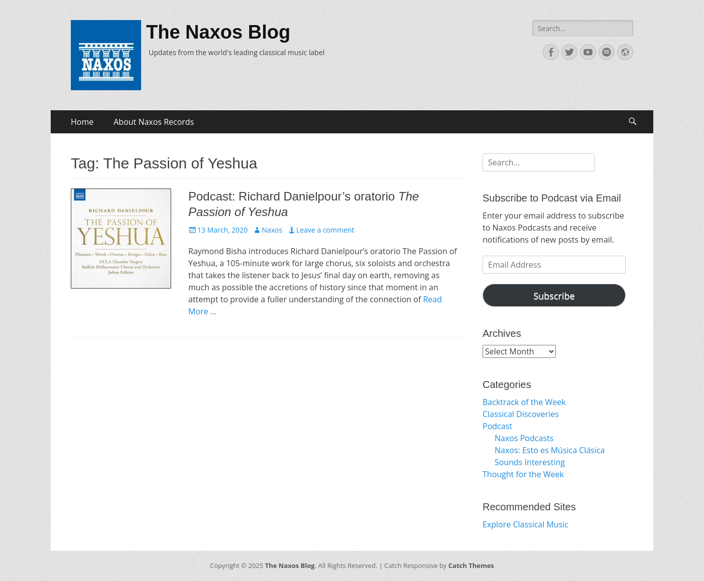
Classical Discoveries (521, 414)
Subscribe (553, 296)
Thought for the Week (523, 474)
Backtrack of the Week (524, 402)
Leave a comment (325, 230)
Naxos (272, 230)
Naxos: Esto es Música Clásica (550, 450)
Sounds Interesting (530, 462)
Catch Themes (471, 565)
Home (82, 121)
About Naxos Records (153, 121)
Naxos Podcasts (524, 438)
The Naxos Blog (218, 32)
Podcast (497, 426)
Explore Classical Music (525, 524)
